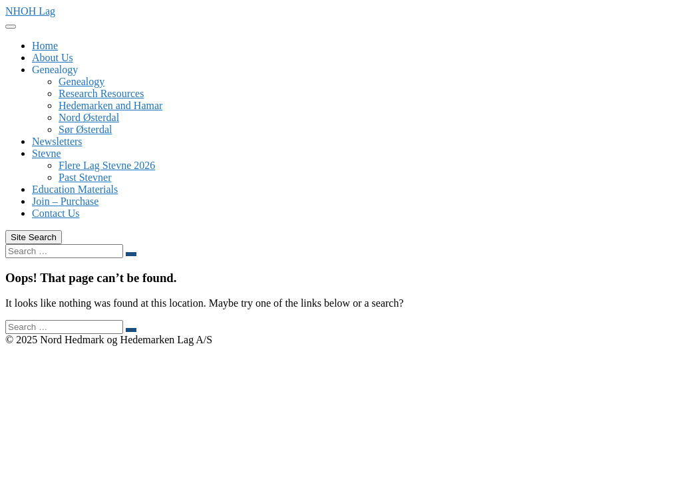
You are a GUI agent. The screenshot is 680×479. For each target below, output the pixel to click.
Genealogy (55, 69)
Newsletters (57, 141)
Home (45, 45)
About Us (52, 57)
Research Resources (101, 93)
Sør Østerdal (85, 129)
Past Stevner (85, 177)
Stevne (46, 153)
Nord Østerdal (89, 117)
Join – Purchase (65, 201)
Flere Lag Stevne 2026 (107, 165)
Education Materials (75, 189)
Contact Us (56, 213)
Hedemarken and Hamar (110, 105)
